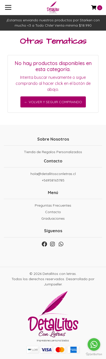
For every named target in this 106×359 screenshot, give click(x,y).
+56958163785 (53, 180)
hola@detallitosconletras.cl (53, 173)
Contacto (53, 212)
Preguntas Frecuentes (53, 205)
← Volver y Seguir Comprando (53, 102)
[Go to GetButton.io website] (94, 353)
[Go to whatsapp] (94, 344)
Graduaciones (53, 218)
